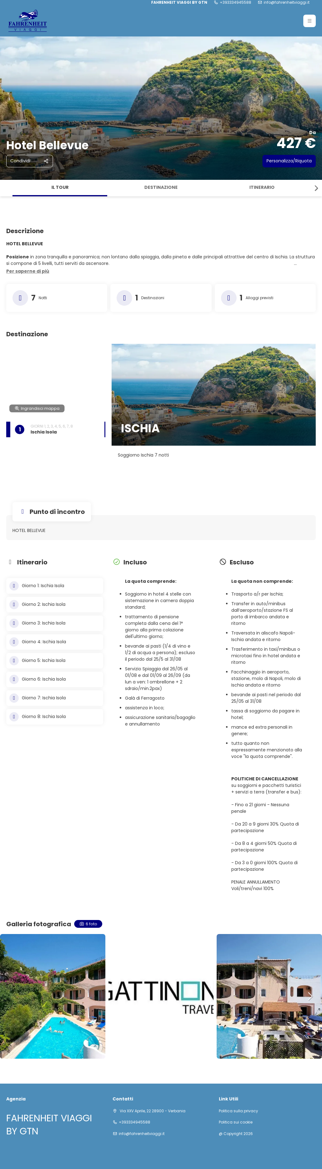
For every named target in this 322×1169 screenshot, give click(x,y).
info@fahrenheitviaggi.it (287, 2)
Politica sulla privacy (238, 1111)
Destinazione (161, 187)
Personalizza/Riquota (289, 161)
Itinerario (262, 187)
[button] (309, 21)
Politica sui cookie (235, 1122)
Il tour (60, 187)
